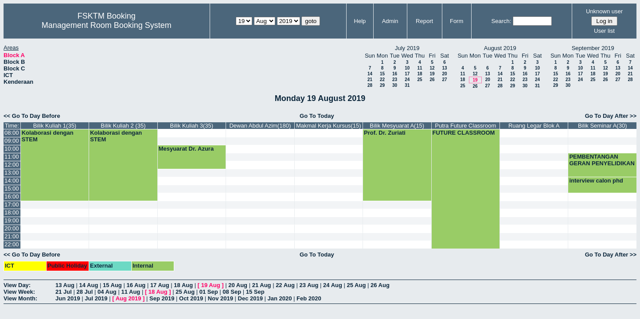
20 (444, 73)
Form (456, 21)
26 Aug (380, 285)
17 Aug (159, 285)
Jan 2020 (280, 298)
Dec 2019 (250, 298)
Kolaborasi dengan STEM (48, 136)
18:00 (11, 212)
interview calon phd (596, 180)
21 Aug (261, 285)
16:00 (11, 196)
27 (444, 79)
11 (419, 68)
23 (394, 79)
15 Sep (255, 291)
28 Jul (84, 291)
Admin (390, 21)
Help (360, 21)
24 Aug (332, 285)
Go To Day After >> (610, 116)
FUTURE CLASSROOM (464, 132)
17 (407, 73)
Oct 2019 (191, 298)
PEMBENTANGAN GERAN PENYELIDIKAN (601, 160)
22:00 (11, 244)
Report (424, 21)
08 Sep (231, 291)
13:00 (11, 172)
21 (369, 79)
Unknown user (604, 11)
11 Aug (130, 291)
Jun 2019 (67, 298)
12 (431, 68)
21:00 (11, 236)
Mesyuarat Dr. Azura (186, 148)
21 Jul (63, 291)
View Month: (20, 298)
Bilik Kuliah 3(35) (192, 125)
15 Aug (112, 285)
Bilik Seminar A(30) (602, 125)
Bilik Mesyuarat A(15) (397, 125)
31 (407, 85)
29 (382, 85)
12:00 (11, 164)
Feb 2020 (309, 298)
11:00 (11, 156)
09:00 (11, 140)
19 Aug (210, 285)
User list (604, 30)
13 (444, 68)
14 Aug (88, 285)
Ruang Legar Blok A (534, 125)
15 (382, 73)
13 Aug (64, 285)
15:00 (11, 188)
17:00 (11, 204)
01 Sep (208, 291)
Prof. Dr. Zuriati (385, 132)
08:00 (11, 132)
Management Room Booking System (107, 25)
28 (369, 85)
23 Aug (309, 285)
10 (407, 68)
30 (394, 85)
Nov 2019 (220, 298)
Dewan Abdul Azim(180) (260, 125)
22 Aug (285, 285)
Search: (501, 21)
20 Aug (237, 285)
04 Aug (107, 291)
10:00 (11, 148)
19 (431, 73)
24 (407, 79)
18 (419, 73)
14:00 (11, 180)
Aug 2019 (128, 298)
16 (394, 73)
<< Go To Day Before (32, 116)
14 (369, 73)
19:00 (11, 220)
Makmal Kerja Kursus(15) (328, 125)
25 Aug (356, 285)
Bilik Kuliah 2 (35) (123, 125)
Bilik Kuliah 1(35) (55, 125)
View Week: (19, 291)
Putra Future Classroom (465, 125)
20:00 (11, 228)
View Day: (17, 285)
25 (419, 79)
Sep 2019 (161, 298)
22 (382, 79)
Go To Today (317, 116)
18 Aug (183, 285)
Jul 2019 (96, 298)
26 (431, 79)
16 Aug (135, 285)
